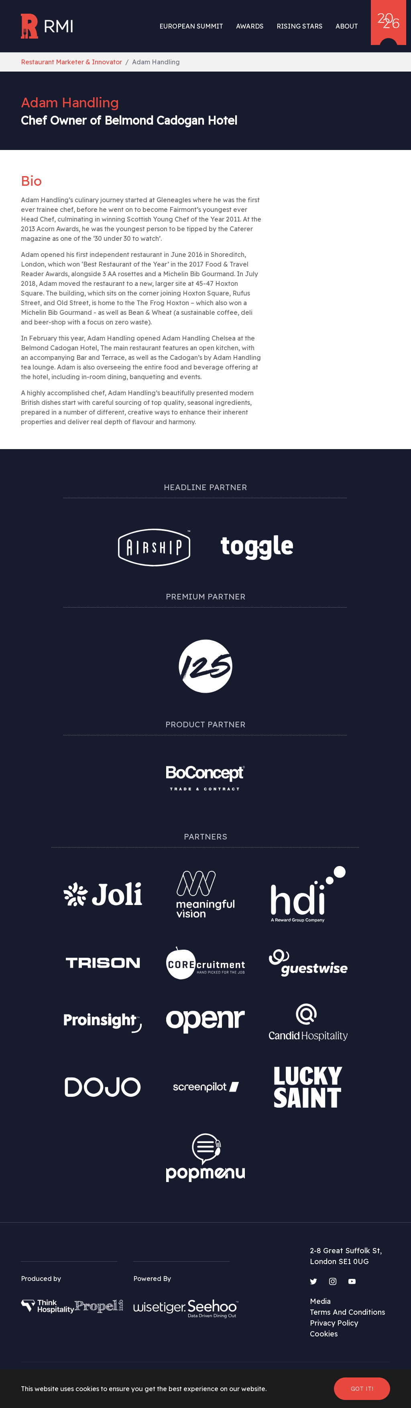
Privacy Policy (334, 1323)
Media (320, 1301)
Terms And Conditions (347, 1312)
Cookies (324, 1333)
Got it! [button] (362, 1388)
